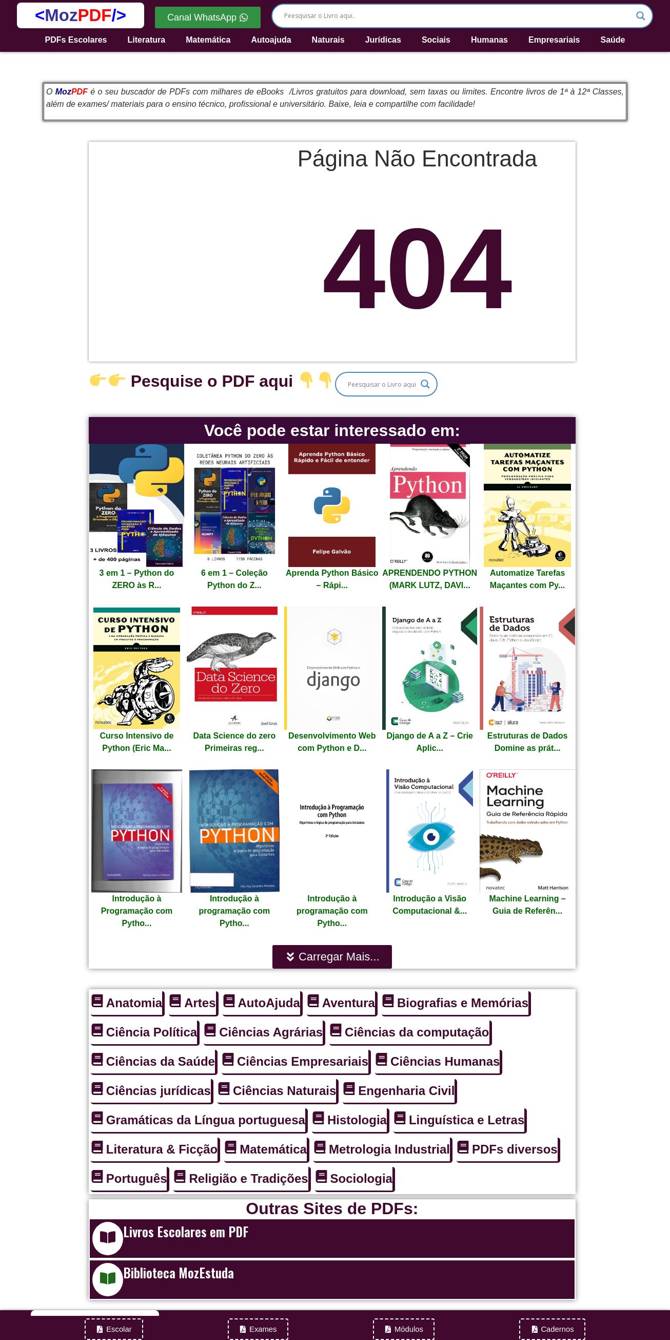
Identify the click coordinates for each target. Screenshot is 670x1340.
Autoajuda (271, 39)
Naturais (328, 39)
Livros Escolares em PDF (185, 1231)
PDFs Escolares (76, 39)
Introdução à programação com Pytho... (234, 911)
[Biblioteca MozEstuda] (107, 1279)
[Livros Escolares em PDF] (107, 1238)
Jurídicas (383, 39)
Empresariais (554, 39)
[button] (332, 957)
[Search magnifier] (641, 16)
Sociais (436, 39)
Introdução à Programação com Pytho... (137, 911)
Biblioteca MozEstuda (178, 1272)
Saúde (612, 39)
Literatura (146, 39)
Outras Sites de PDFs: (332, 1208)
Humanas (489, 39)
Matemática (208, 39)
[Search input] (457, 16)
